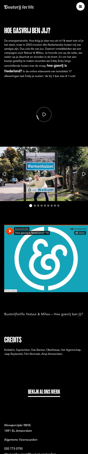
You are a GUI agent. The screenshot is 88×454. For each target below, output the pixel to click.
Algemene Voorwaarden (20, 433)
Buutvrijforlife (14, 307)
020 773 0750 (13, 442)
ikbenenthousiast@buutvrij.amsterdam (30, 447)
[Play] (44, 114)
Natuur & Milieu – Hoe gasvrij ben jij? (54, 307)
